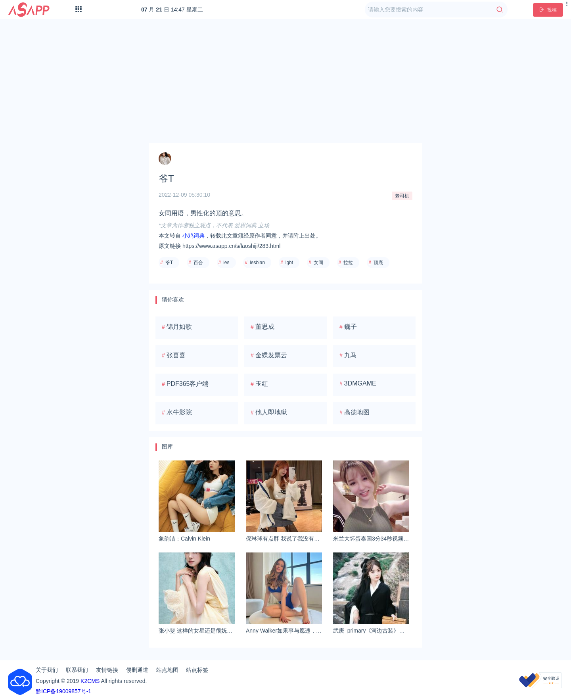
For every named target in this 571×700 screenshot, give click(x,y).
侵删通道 (137, 670)
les (226, 262)
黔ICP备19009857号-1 (63, 691)
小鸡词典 (193, 235)
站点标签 (197, 670)
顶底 (378, 262)
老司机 (402, 196)
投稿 (548, 10)
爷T (169, 262)
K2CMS (90, 681)
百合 (198, 262)
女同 (318, 262)
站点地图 (167, 670)
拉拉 (348, 262)
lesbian (257, 262)
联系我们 (77, 670)
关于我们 (47, 670)
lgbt (289, 262)
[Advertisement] (285, 80)
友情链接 (107, 670)
